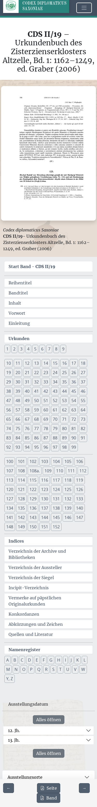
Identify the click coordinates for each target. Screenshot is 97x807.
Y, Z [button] (9, 679)
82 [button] (83, 428)
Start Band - (32, 266)
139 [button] (67, 508)
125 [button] (67, 489)
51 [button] (45, 400)
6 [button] (42, 349)
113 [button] (9, 480)
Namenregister (24, 649)
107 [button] (9, 471)
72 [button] (73, 419)
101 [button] (21, 461)
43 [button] (55, 391)
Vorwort (17, 313)
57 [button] (18, 410)
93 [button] (18, 447)
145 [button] (56, 517)
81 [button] (73, 428)
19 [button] (8, 372)
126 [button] (79, 489)
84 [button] (18, 438)
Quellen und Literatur (31, 634)
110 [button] (59, 471)
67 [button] (27, 419)
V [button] (75, 669)
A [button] (7, 660)
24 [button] (55, 372)
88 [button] (55, 438)
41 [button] (36, 391)
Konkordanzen (24, 614)
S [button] (53, 669)
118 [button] (67, 480)
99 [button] (73, 447)
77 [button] (36, 428)
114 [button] (21, 480)
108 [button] (21, 471)
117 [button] (56, 480)
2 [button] (14, 349)
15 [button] (55, 363)
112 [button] (82, 471)
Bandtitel (18, 293)
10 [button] (8, 363)
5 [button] (35, 349)
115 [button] (32, 480)
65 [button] (8, 419)
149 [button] (21, 527)
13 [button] (36, 363)
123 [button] (44, 489)
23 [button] (45, 372)
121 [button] (21, 489)
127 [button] (9, 499)
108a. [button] (34, 471)
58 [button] (27, 410)
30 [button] (18, 382)
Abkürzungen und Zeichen (36, 624)
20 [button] (18, 372)
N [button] (16, 669)
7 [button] (49, 349)
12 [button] (27, 363)
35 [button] (64, 382)
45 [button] (73, 391)
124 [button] (56, 489)
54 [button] (73, 400)
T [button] (60, 669)
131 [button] (56, 499)
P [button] (31, 669)
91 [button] (83, 438)
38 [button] (8, 391)
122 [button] (32, 489)
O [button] (23, 669)
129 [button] (32, 499)
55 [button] (83, 400)
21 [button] (27, 372)
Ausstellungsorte (25, 777)
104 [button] (56, 461)
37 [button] (83, 382)
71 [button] (64, 419)
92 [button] (8, 447)
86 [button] (36, 438)
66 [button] (18, 419)
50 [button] (36, 400)
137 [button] (44, 508)
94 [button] (27, 447)
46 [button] (83, 391)
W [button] (83, 669)
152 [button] (56, 527)
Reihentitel (20, 282)
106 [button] (79, 461)
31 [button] (27, 382)
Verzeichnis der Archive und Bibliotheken (37, 554)
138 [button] (56, 508)
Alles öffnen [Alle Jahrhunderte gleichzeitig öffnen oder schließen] (48, 719)
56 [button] (8, 410)
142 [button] (21, 517)
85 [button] (27, 438)
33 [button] (45, 382)
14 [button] (45, 363)
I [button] (65, 660)
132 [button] (67, 499)
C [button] (22, 660)
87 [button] (45, 438)
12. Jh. (14, 730)
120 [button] (9, 489)
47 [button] (8, 400)
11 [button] (18, 363)
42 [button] (45, 391)
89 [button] (64, 438)
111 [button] (71, 471)
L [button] (85, 660)
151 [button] (44, 527)
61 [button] (55, 410)
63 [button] (73, 410)
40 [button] (27, 391)
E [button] (37, 660)
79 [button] (55, 428)
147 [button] (79, 517)
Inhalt (15, 303)
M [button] (8, 669)
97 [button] (55, 447)
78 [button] (45, 428)
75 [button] (18, 428)
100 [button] (9, 461)
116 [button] (44, 480)
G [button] (51, 660)
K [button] (77, 660)
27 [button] (83, 372)
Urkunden (19, 338)
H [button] (58, 660)
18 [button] (83, 363)
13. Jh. (14, 740)
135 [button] (21, 508)
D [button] (29, 660)
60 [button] (45, 410)
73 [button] (83, 419)
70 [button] (55, 419)
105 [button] (67, 461)
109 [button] (47, 471)
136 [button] (32, 508)
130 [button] (44, 499)
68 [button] (36, 419)
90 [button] (73, 438)
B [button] (14, 660)
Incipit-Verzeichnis (29, 587)
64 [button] (83, 410)
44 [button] (64, 391)
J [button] (71, 660)
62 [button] (64, 410)
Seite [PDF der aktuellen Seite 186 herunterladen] (48, 788)
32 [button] (36, 382)
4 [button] (28, 349)
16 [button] (64, 363)
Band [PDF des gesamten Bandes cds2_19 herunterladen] (48, 798)
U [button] (67, 669)
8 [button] (56, 349)
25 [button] (64, 372)
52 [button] (55, 400)
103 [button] (44, 461)
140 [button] (79, 508)
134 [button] (9, 508)
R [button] (46, 669)
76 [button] (27, 428)
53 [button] (64, 400)
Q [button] (38, 669)
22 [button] (36, 372)
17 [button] (73, 363)
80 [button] (64, 428)
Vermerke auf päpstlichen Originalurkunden (35, 601)
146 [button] (67, 517)
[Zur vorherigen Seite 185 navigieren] (8, 788)
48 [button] (18, 400)
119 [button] (79, 480)
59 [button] (36, 410)
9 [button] (63, 349)
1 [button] (7, 349)
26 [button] (73, 372)
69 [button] (45, 419)
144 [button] (44, 517)
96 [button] (45, 447)
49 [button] (27, 400)
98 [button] (64, 447)
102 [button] (32, 461)
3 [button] (21, 349)
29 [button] (8, 382)
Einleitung (19, 323)
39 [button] (18, 391)
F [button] (44, 660)
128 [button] (21, 499)
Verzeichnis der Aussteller (35, 567)
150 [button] (32, 527)
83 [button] (8, 438)
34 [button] (55, 382)
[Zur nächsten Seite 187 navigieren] (84, 788)
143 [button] (32, 517)
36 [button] (73, 382)
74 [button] (8, 428)
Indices (16, 541)
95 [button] (36, 447)
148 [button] (9, 527)
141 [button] (9, 517)
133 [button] (79, 499)
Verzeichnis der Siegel (31, 577)
